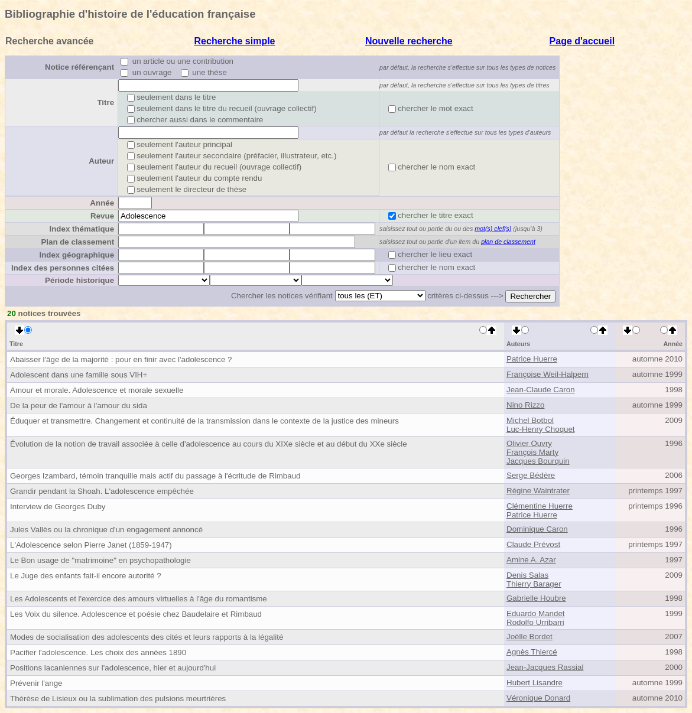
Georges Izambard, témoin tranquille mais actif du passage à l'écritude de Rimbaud (155, 475)
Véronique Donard (538, 698)
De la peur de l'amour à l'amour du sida (78, 405)
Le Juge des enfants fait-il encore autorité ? (85, 575)
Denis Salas (527, 575)
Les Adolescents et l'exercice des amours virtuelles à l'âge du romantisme (138, 598)
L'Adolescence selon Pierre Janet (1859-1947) (91, 545)
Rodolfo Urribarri (535, 622)
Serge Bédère (530, 475)
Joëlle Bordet (529, 636)
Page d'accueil (582, 41)
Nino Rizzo (525, 405)
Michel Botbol (530, 420)
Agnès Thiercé (531, 651)
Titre (105, 102)
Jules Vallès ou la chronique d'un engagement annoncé (106, 529)
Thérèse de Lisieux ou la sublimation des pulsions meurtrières (118, 698)
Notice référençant (79, 67)
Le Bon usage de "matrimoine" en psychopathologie (100, 560)
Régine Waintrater (538, 490)
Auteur (101, 161)
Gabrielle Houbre (536, 598)
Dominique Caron (537, 529)
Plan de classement (77, 241)
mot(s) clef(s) (493, 228)
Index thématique (81, 228)
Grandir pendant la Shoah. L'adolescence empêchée (102, 491)
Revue (102, 215)
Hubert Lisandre (534, 682)
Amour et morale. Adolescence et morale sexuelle (96, 390)
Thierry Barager (533, 583)
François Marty (532, 452)
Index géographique (76, 254)
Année (102, 202)
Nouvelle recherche (409, 41)
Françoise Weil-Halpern (547, 374)
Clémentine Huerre (539, 506)
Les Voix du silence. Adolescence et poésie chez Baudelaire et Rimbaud (136, 614)
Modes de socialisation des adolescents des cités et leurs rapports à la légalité (146, 637)
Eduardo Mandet (535, 613)
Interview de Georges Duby (58, 506)
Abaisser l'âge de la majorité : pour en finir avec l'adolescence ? (121, 359)
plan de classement (508, 241)
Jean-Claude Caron (540, 389)
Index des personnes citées (62, 267)
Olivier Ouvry (529, 443)
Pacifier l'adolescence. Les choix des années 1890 (98, 652)
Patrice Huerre (531, 358)
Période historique (79, 280)
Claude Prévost (533, 544)
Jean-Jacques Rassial (544, 667)
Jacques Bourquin (538, 461)
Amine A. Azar (531, 559)
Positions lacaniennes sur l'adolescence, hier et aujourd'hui (113, 667)
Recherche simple (234, 41)
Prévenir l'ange (36, 683)
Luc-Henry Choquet (540, 429)
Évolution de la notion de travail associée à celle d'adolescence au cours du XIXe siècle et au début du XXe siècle (208, 443)
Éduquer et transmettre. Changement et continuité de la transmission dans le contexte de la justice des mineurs (204, 420)
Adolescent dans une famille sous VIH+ (78, 374)
